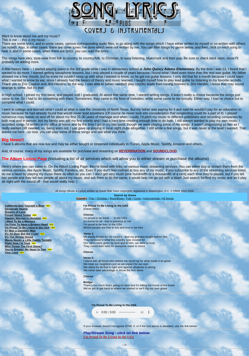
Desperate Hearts (16, 208)
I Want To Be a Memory (20, 221)
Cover (138, 198)
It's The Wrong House (19, 237)
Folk (129, 198)
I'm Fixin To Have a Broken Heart (26, 224)
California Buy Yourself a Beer (25, 205)
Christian (102, 198)
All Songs (168, 198)
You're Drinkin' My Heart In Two (25, 249)
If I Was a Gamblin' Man (20, 230)
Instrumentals (152, 198)
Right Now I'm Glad (17, 243)
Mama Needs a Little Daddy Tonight (28, 240)
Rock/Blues (117, 198)
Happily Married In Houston (23, 218)
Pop (92, 198)
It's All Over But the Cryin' (22, 233)
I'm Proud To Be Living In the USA (27, 227)
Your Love (11, 252)
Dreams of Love (15, 212)
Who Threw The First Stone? (24, 246)
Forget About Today (18, 215)
